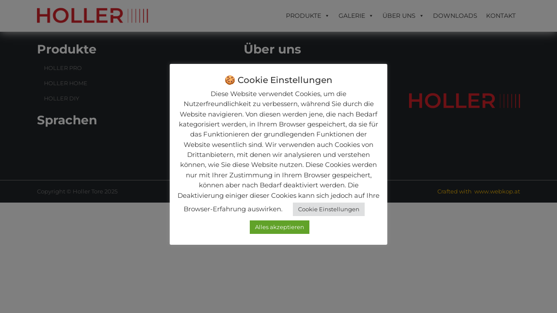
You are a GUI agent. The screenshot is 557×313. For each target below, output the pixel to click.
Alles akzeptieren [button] (279, 226)
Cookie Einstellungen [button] (328, 209)
